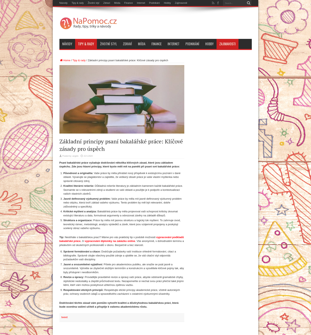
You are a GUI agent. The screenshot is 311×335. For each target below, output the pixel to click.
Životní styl (93, 3)
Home (64, 60)
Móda (117, 3)
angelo (76, 156)
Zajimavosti (181, 3)
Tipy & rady (78, 3)
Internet (141, 3)
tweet (64, 317)
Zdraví (106, 3)
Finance (128, 3)
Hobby (167, 3)
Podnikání (154, 3)
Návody (63, 3)
